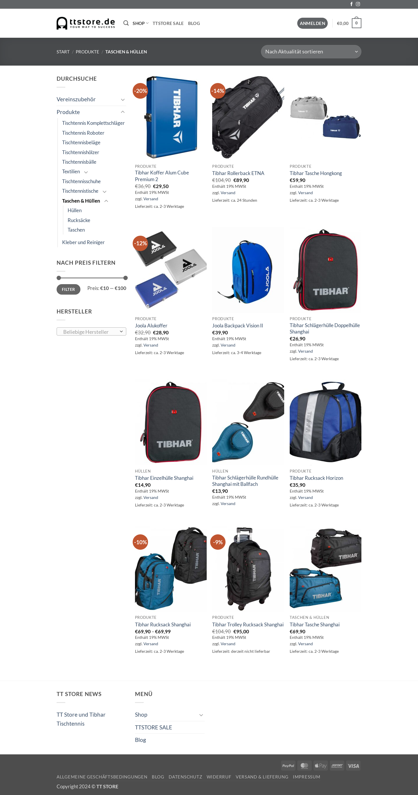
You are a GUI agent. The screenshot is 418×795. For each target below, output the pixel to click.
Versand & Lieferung (262, 776)
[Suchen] (126, 23)
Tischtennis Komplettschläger (93, 123)
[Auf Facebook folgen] (351, 4)
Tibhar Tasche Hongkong (316, 173)
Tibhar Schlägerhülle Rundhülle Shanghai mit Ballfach (245, 481)
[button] (312, 23)
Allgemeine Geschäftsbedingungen (102, 776)
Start (63, 51)
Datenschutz (185, 776)
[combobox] (91, 331)
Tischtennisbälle (79, 162)
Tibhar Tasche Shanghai (315, 624)
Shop (141, 23)
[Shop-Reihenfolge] (311, 51)
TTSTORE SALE (168, 23)
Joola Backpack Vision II (237, 325)
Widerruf (219, 776)
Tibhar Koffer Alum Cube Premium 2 (162, 176)
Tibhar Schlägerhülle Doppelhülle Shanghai (325, 328)
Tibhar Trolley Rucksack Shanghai (248, 624)
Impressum (306, 776)
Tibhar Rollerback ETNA (238, 173)
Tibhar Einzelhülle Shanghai (164, 478)
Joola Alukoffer (151, 325)
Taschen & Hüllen (81, 201)
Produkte (87, 51)
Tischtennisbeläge (81, 142)
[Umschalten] (122, 99)
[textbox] (89, 332)
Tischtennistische (80, 191)
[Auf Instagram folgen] (358, 4)
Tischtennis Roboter (83, 133)
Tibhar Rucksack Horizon (316, 478)
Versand (150, 198)
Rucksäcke (79, 220)
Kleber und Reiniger (83, 242)
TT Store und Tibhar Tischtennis (81, 719)
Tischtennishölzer (80, 152)
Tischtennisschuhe (81, 181)
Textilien (71, 171)
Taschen (76, 230)
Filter (68, 289)
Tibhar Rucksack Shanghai (163, 624)
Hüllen (75, 210)
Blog (194, 23)
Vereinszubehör (76, 99)
